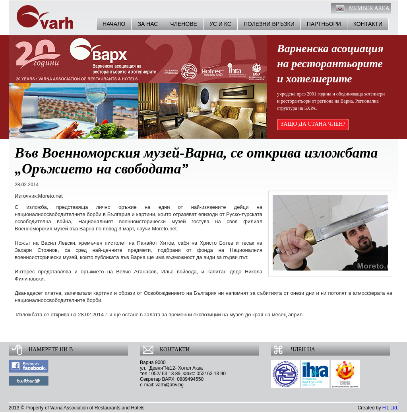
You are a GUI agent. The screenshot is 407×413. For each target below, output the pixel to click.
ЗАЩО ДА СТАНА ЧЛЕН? (313, 124)
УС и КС (220, 24)
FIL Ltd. (390, 408)
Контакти (367, 24)
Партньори (324, 24)
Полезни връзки (269, 24)
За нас (148, 24)
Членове (183, 24)
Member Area (369, 8)
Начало (114, 24)
